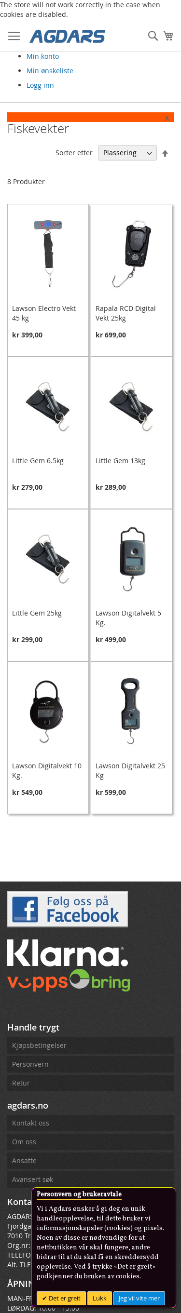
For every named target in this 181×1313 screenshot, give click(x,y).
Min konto (43, 56)
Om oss (24, 1141)
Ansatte (24, 1160)
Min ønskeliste (50, 70)
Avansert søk (32, 1179)
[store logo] (68, 35)
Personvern (30, 1064)
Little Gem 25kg (37, 612)
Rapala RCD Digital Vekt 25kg (126, 313)
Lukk (100, 1298)
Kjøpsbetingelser (39, 1045)
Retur (21, 1082)
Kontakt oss (30, 1122)
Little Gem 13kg (120, 460)
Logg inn (40, 85)
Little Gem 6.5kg (38, 460)
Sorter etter (74, 152)
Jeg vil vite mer (139, 1298)
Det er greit (64, 1298)
